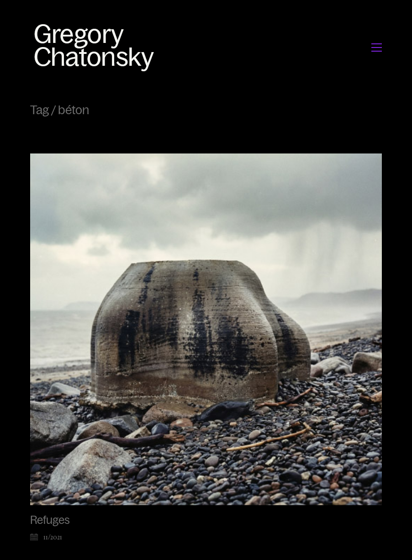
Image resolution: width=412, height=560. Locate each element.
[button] (376, 47)
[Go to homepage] (96, 47)
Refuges (50, 520)
